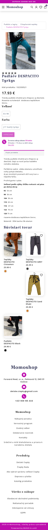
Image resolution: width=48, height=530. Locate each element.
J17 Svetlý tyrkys (11, 127)
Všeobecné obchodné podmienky (23, 498)
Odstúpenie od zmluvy (23, 508)
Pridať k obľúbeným (19, 235)
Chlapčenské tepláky (28, 24)
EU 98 (6, 113)
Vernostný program (23, 423)
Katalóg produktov (23, 481)
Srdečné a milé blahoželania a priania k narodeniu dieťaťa (23, 443)
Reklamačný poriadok (23, 503)
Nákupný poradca (23, 419)
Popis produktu (12, 153)
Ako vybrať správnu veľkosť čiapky (23, 472)
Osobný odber (23, 428)
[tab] (24, 153)
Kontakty (23, 437)
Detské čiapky (23, 462)
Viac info (11, 145)
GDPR (23, 512)
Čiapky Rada (23, 467)
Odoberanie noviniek (23, 433)
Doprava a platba (23, 476)
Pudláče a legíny (10, 24)
